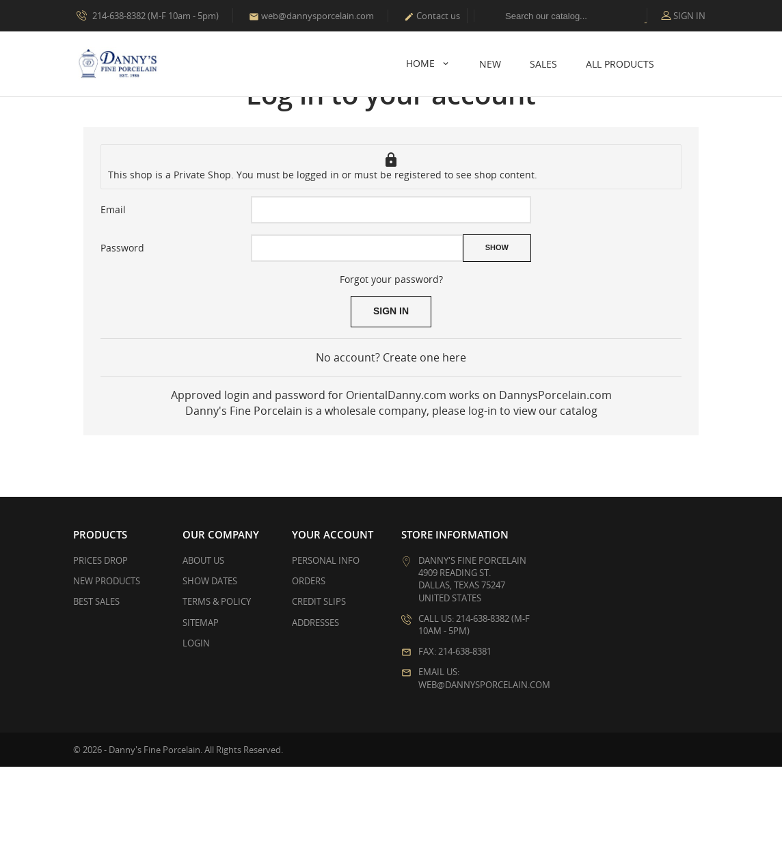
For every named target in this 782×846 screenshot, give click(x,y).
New (490, 63)
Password (122, 326)
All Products (620, 63)
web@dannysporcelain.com (311, 16)
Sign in (391, 390)
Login (196, 722)
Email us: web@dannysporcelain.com (484, 757)
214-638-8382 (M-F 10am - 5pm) (148, 15)
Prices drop (100, 639)
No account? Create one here (391, 436)
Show (497, 327)
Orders (308, 660)
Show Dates (210, 660)
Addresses (315, 702)
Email (113, 288)
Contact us (432, 16)
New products (106, 660)
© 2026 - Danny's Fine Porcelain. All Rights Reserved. (178, 829)
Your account (332, 613)
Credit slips (319, 680)
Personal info (326, 639)
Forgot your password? (391, 358)
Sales (543, 63)
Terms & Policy (217, 680)
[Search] (557, 15)
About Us (203, 639)
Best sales (96, 680)
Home (421, 63)
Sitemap (201, 702)
